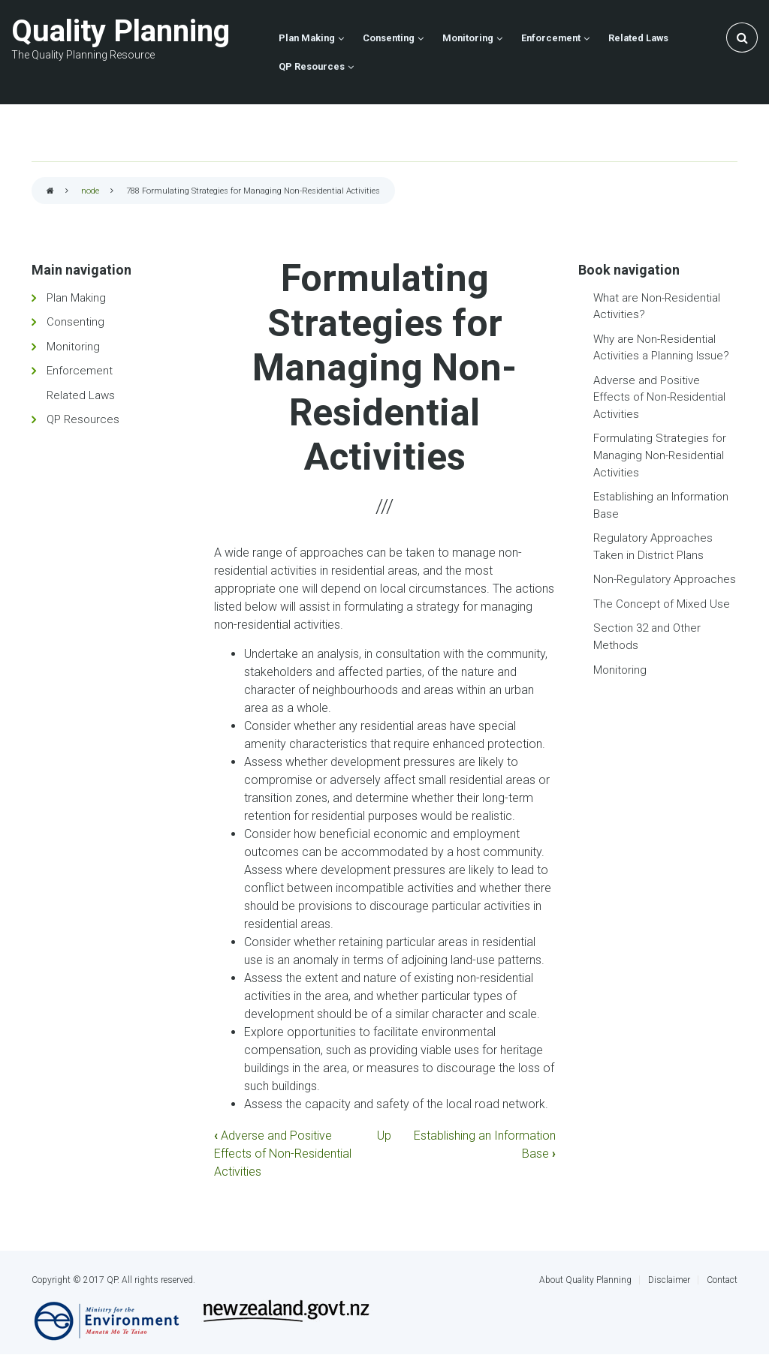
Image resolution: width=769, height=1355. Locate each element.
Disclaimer (669, 1279)
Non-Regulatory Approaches (664, 579)
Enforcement (80, 370)
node (90, 191)
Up (384, 1135)
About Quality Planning (585, 1279)
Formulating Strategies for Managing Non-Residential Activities (659, 455)
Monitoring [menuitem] (467, 38)
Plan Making (76, 298)
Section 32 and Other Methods (647, 636)
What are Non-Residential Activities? (656, 306)
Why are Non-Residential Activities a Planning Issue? (661, 347)
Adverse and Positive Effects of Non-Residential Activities (282, 1153)
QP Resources (83, 419)
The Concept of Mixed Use (661, 604)
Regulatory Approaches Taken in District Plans (653, 546)
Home (50, 191)
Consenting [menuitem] (389, 38)
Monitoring (73, 346)
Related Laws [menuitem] (638, 38)
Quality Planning (120, 31)
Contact (722, 1279)
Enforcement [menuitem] (551, 38)
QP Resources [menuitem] (312, 66)
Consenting (75, 322)
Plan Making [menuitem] (307, 38)
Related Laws (81, 395)
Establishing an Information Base (660, 505)
